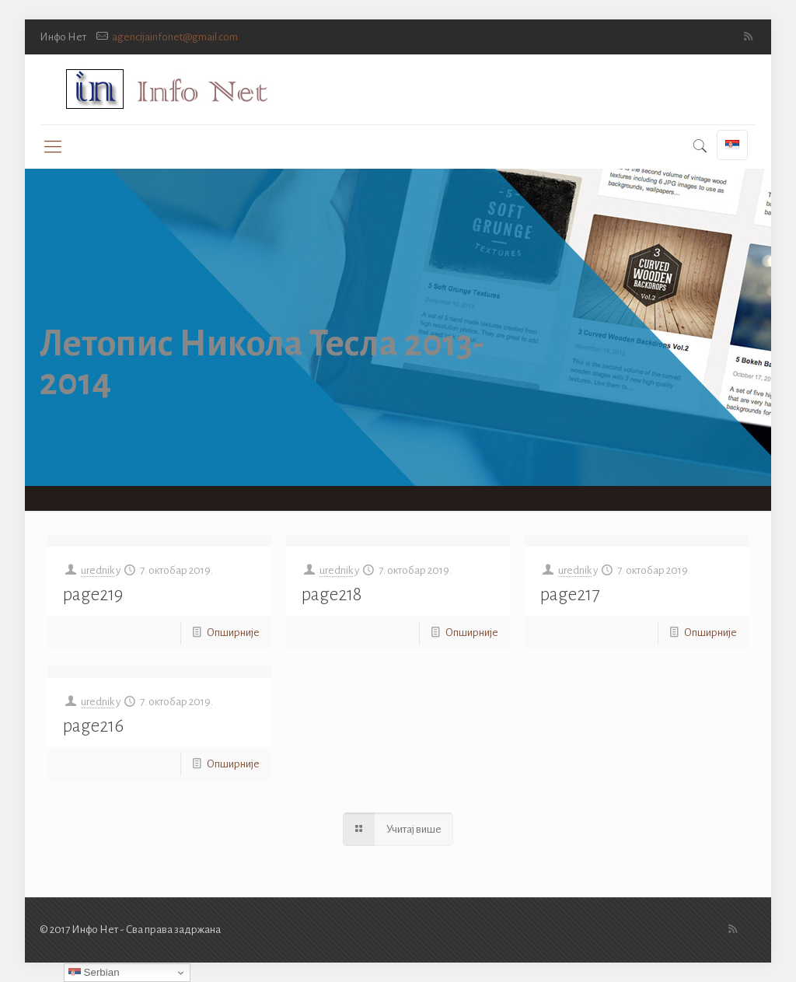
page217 (569, 594)
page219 (93, 594)
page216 (93, 726)
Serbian (94, 972)
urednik (97, 570)
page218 (331, 594)
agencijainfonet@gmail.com (175, 37)
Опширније (233, 632)
